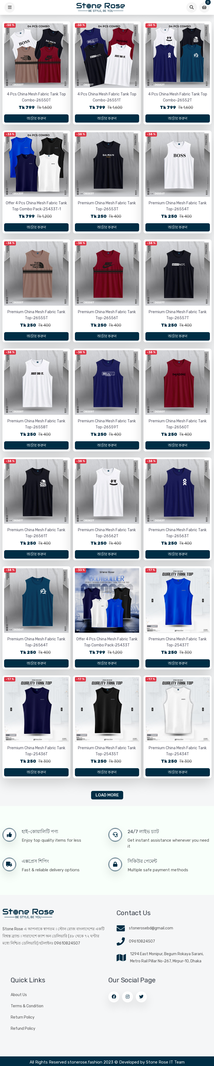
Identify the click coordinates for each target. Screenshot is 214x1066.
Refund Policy (23, 1034)
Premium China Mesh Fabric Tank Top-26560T (178, 427)
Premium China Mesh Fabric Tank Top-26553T (107, 207)
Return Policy (23, 1023)
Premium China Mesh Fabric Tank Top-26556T (107, 317)
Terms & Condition (27, 1012)
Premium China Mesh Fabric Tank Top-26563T (178, 536)
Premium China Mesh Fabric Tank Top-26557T (178, 317)
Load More (107, 801)
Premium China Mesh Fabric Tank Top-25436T (36, 756)
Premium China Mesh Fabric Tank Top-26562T (107, 536)
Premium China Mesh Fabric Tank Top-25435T (107, 756)
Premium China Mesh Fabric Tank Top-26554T (178, 207)
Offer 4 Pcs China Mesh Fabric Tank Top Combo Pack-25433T (106, 646)
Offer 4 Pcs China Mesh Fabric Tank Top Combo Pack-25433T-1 (36, 207)
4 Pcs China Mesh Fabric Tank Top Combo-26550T (36, 97)
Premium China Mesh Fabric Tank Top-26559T (107, 427)
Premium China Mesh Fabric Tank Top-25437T (178, 646)
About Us (19, 1000)
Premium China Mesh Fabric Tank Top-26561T (36, 536)
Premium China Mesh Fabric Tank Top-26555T (36, 317)
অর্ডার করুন (36, 119)
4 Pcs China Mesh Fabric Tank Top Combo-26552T (177, 97)
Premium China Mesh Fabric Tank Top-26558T (36, 427)
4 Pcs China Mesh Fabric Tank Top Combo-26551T (106, 97)
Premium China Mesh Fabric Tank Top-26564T (36, 646)
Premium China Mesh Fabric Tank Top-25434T (178, 756)
